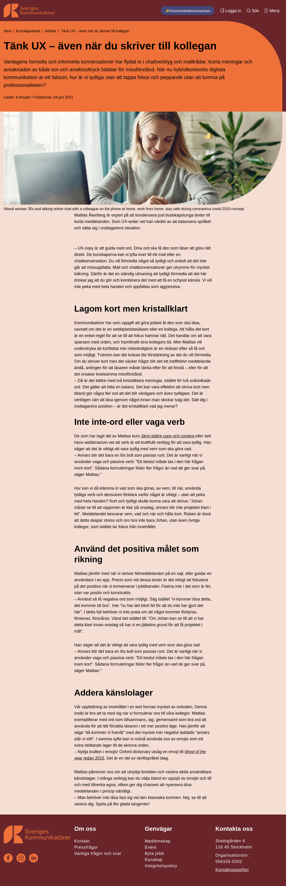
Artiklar (50, 31)
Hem (7, 31)
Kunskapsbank (28, 31)
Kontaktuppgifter (232, 869)
